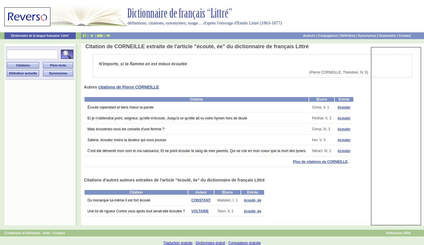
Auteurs (309, 35)
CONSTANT (201, 200)
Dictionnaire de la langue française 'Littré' (40, 35)
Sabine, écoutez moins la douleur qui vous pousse (126, 140)
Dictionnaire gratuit (210, 243)
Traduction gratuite (178, 243)
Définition (347, 35)
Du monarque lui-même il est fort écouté (118, 200)
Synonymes (367, 35)
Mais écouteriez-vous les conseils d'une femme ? (125, 129)
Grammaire (387, 35)
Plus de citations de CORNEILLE (320, 162)
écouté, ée (252, 200)
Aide (46, 233)
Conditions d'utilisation (22, 233)
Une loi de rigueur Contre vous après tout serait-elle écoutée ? (136, 211)
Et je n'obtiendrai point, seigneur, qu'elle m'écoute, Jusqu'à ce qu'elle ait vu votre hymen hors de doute (167, 118)
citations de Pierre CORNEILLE (128, 87)
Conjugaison (328, 35)
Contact (405, 35)
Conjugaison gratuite (244, 243)
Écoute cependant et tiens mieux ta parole (120, 107)
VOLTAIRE (200, 211)
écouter (344, 107)
